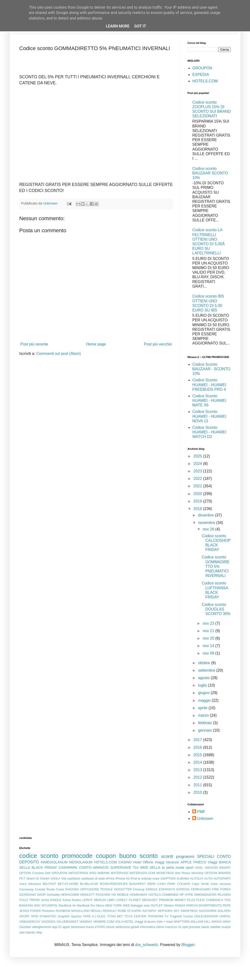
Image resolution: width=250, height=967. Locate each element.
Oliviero (169, 905)
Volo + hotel (164, 921)
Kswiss (76, 900)
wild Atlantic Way (30, 932)
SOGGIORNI (208, 911)
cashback (73, 878)
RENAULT (110, 911)
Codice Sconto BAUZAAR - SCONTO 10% (211, 369)
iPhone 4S (122, 878)
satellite (215, 927)
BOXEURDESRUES (114, 884)
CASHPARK (68, 867)
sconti (167, 856)
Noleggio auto (140, 905)
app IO (57, 927)
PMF (201, 812)
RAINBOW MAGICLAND (73, 911)
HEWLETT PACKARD (95, 894)
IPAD (92, 873)
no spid (183, 927)
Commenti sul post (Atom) (58, 353)
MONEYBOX (165, 873)
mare (155, 878)
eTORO (100, 927)
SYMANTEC (47, 916)
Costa (60, 889)
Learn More (117, 26)
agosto (204, 678)
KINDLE (55, 900)
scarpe (226, 927)
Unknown (205, 818)
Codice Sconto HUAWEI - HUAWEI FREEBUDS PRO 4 (209, 384)
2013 (198, 770)
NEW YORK (113, 905)
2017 (198, 740)
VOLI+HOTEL (124, 921)
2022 (198, 479)
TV (167, 916)
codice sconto (38, 855)
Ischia (45, 900)
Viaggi (212, 862)
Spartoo (76, 916)
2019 (198, 501)
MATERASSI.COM (142, 873)
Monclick (198, 873)
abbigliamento (41, 927)
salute (205, 927)
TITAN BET (115, 916)
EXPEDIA (200, 75)
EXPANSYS (167, 889)
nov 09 (209, 653)
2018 (198, 509)
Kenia (66, 900)
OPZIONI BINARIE (218, 873)
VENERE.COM (103, 921)
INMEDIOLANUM (54, 862)
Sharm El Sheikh (37, 878)
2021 (198, 486)
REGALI (96, 911)
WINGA (217, 921)
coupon (106, 855)
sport (190, 867)
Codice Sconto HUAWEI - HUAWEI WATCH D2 (209, 432)
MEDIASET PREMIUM (158, 900)
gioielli (135, 927)
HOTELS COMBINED (163, 894)
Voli (63, 878)
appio (66, 927)
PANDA (180, 905)
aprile (203, 708)
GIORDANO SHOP (32, 894)
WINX (227, 921)
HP (182, 894)
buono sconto (138, 855)
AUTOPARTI (222, 878)
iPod (134, 878)
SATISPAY (149, 911)
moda (179, 867)
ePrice (110, 878)
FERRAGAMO (201, 889)
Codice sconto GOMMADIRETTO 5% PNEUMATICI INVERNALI (215, 566)
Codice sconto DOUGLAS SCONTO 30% (216, 609)
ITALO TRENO (29, 900)
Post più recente (34, 344)
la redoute (144, 878)
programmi (185, 856)
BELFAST (49, 884)
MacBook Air (67, 905)
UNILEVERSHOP (206, 916)
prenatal (194, 927)
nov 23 (209, 623)
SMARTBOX (189, 911)
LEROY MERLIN (94, 900)
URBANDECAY (29, 921)
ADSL (199, 867)
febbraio (205, 723)
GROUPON (202, 68)
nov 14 (209, 646)
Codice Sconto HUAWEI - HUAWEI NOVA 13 (209, 416)
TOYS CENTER (135, 916)
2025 (198, 456)
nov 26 (209, 529)
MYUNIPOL (50, 905)
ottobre (204, 663)
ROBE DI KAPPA (129, 911)
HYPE (189, 894)
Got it (140, 26)
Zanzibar (25, 927)
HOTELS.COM (205, 81)
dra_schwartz (146, 945)
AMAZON (211, 867)
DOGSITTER (123, 889)
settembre (207, 670)
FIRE (215, 889)
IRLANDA (224, 894)
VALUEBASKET (67, 921)
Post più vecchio (158, 344)
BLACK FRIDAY (44, 867)
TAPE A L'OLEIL (94, 916)
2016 (198, 747)
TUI (135, 867)
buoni (90, 927)
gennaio (205, 730)
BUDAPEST (137, 884)
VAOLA (55, 878)
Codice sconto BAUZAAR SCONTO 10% (210, 173)
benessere (78, 927)
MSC (37, 905)
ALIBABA (182, 878)
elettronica (123, 927)
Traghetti (176, 916)
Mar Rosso (182, 873)
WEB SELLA (150, 867)
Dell (47, 873)
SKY (177, 911)
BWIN (151, 884)
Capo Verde (200, 884)
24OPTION (167, 878)
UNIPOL (225, 916)
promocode (77, 855)
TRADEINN (155, 916)
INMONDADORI (205, 894)
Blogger (187, 945)
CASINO (125, 862)
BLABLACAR (89, 884)
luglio (203, 685)
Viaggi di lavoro (145, 921)
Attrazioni (34, 884)
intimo (160, 927)
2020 (198, 494)
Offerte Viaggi (153, 862)
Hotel (137, 862)
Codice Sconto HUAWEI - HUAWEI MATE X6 (209, 400)
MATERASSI (119, 873)
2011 (198, 785)
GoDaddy (53, 894)
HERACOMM (70, 894)
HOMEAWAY (139, 894)
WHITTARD (182, 921)
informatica (147, 927)
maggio (205, 700)
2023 (198, 471)
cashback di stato (93, 878)
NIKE (126, 905)
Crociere (38, 873)
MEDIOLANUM (81, 862)
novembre (207, 523)
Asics (23, 884)
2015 (198, 755)
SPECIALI (205, 856)
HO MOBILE (120, 894)
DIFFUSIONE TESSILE (96, 889)
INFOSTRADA (78, 873)
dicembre (206, 515)
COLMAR (183, 884)
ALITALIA (196, 878)
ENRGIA (152, 889)
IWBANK (104, 873)
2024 (198, 464)
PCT (22, 878)
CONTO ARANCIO (94, 867)
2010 (198, 792)
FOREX (225, 889)
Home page (96, 344)
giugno (204, 693)
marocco (171, 927)
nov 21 (209, 631)
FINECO (199, 862)
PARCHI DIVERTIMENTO (204, 905)
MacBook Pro (86, 905)
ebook (110, 927)
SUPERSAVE (120, 867)
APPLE (186, 862)
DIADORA (72, 889)
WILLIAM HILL (201, 921)
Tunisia (188, 916)
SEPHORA (165, 911)
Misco (100, 905)
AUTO (208, 878)
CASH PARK (166, 884)
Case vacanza (221, 884)
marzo (204, 715)
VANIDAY (85, 921)
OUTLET (157, 905)
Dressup (139, 889)
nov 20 (209, 638)
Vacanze (172, 862)
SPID (34, 916)
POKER (35, 911)
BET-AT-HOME (68, 884)
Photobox (48, 911)
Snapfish (64, 916)
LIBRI (111, 900)
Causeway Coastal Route (37, 889)
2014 (198, 762)
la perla (168, 867)
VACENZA (48, 921)
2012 (198, 777)
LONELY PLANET (128, 900)
